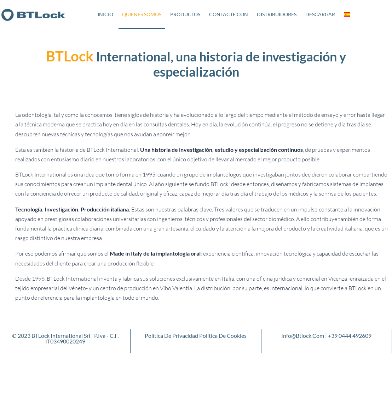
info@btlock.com (302, 335)
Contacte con (228, 14)
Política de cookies (223, 335)
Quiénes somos (141, 14)
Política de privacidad (171, 335)
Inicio (105, 14)
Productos (185, 14)
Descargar (320, 14)
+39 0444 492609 (349, 335)
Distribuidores (276, 14)
